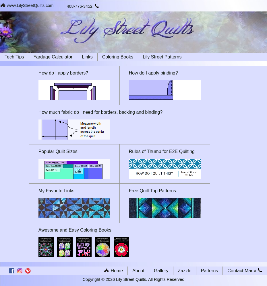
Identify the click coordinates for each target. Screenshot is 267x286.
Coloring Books (118, 56)
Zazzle (184, 270)
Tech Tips (14, 56)
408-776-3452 (83, 6)
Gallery (161, 270)
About (138, 270)
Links (87, 56)
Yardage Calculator (53, 56)
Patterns (209, 270)
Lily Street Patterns (162, 56)
